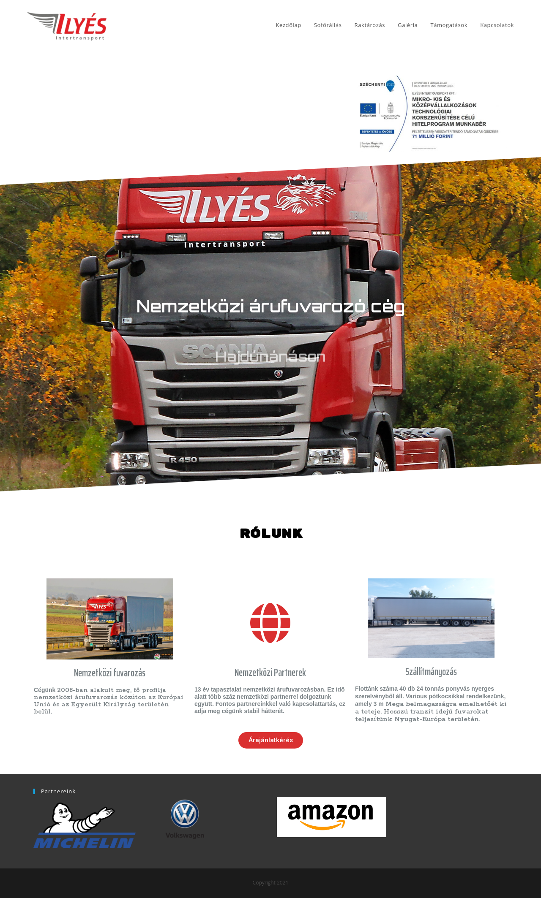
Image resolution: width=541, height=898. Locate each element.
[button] (270, 740)
